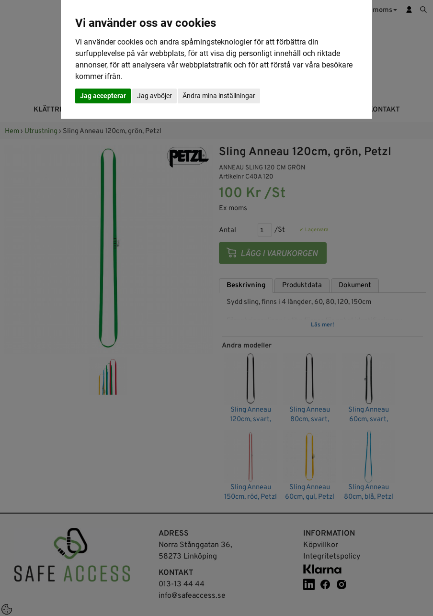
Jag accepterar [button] (103, 96)
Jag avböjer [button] (154, 96)
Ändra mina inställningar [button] (218, 96)
